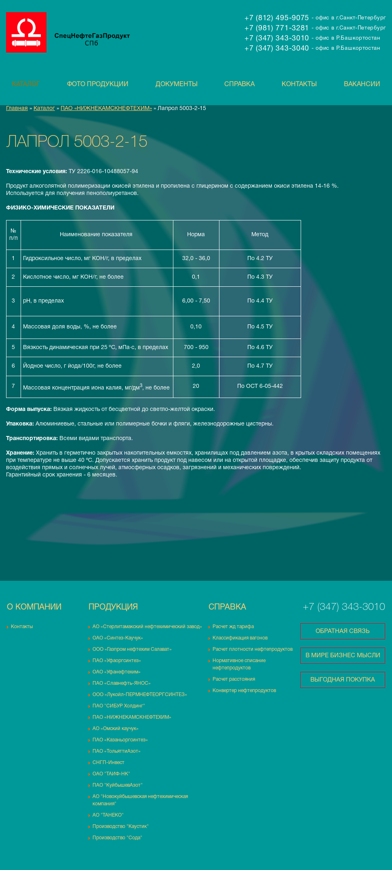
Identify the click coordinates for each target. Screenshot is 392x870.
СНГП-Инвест (108, 762)
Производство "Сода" (117, 838)
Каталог (26, 84)
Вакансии (362, 84)
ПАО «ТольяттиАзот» (117, 751)
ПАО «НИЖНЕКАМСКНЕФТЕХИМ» (106, 108)
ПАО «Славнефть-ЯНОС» (122, 683)
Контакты (299, 84)
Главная (17, 108)
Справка (239, 84)
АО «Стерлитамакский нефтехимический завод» (147, 626)
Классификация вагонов (240, 638)
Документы (177, 84)
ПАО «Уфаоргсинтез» (117, 660)
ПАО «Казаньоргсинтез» (120, 740)
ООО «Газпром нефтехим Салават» (132, 649)
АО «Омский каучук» (116, 728)
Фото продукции (98, 84)
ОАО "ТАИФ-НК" (111, 774)
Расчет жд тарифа (233, 626)
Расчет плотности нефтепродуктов (253, 649)
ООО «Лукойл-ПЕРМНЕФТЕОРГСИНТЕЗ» (140, 694)
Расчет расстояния (234, 679)
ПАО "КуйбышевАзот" (118, 785)
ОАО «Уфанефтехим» (117, 672)
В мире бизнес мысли (343, 655)
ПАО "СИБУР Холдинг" (119, 706)
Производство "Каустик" (121, 826)
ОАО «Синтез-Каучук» (118, 638)
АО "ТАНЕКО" (108, 815)
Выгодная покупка (342, 680)
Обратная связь (343, 631)
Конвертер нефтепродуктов (244, 690)
